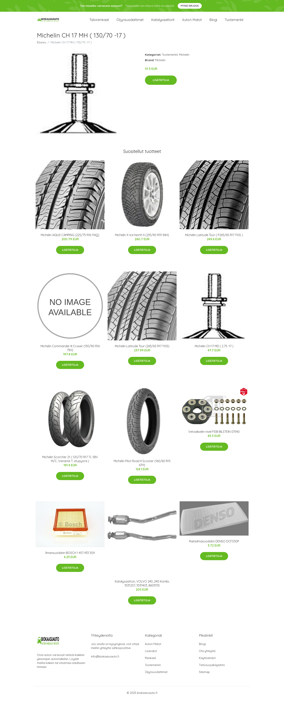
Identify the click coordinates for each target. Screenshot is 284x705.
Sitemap (204, 677)
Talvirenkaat (99, 22)
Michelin (184, 60)
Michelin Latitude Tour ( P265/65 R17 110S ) (214, 241)
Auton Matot (153, 649)
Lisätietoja (161, 85)
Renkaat (150, 663)
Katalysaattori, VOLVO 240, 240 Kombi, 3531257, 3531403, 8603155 (142, 589)
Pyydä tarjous (190, 5)
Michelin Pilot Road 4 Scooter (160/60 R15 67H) (142, 469)
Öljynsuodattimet (130, 22)
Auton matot (192, 22)
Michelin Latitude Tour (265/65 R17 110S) (142, 352)
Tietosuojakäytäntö (212, 670)
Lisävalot (151, 656)
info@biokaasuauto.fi (105, 662)
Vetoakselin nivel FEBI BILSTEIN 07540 (214, 437)
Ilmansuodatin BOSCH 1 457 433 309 (70, 558)
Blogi (213, 22)
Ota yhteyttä (207, 656)
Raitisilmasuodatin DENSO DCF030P (214, 547)
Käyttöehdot (207, 663)
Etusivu (41, 48)
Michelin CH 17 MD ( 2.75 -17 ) (214, 352)
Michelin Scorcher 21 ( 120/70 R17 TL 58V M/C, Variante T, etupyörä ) (70, 465)
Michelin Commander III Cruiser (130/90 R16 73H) (70, 354)
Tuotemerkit (234, 22)
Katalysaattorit (162, 22)
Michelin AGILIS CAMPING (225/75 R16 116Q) (70, 241)
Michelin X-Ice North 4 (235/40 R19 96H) (142, 241)
